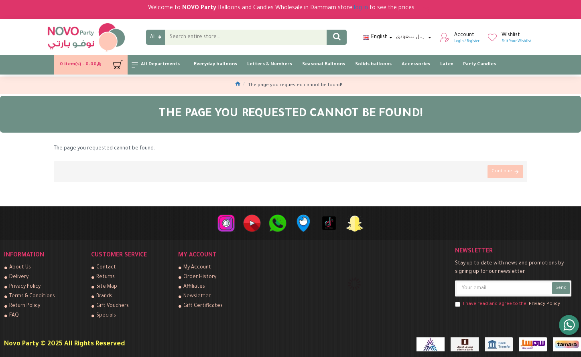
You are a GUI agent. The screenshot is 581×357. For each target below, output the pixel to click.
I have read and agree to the (508, 305)
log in (361, 8)
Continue (502, 171)
